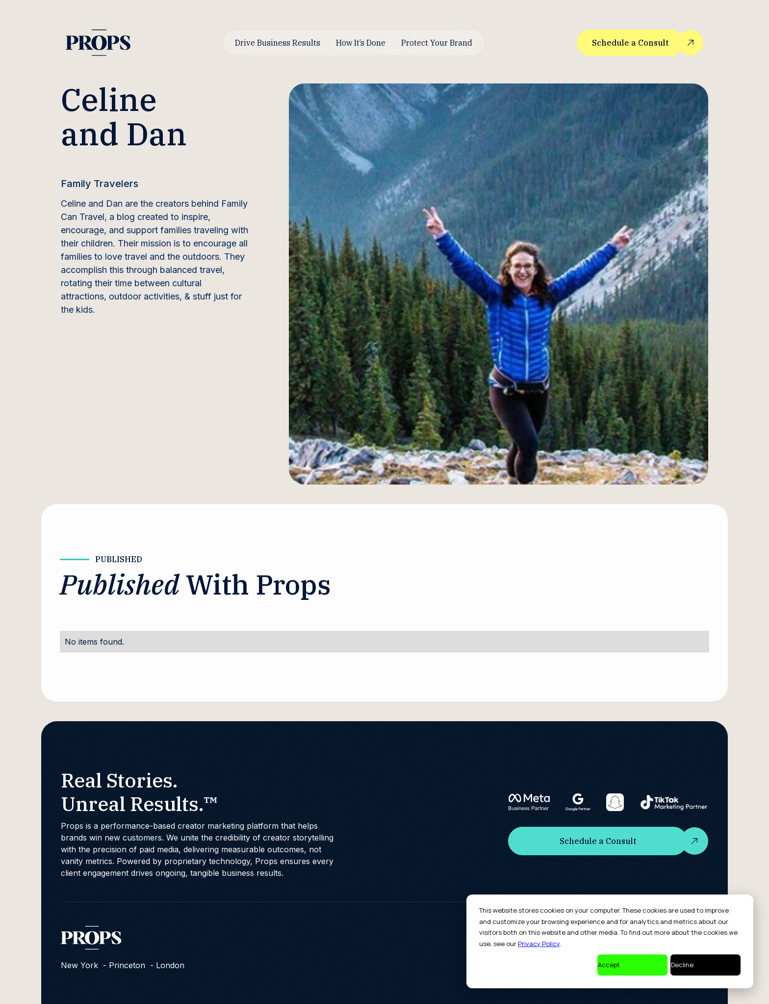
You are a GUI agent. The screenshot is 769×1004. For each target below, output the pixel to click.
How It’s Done (360, 43)
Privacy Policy (539, 943)
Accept (609, 964)
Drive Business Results (277, 43)
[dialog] (609, 941)
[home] (98, 42)
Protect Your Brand (436, 43)
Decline (682, 964)
